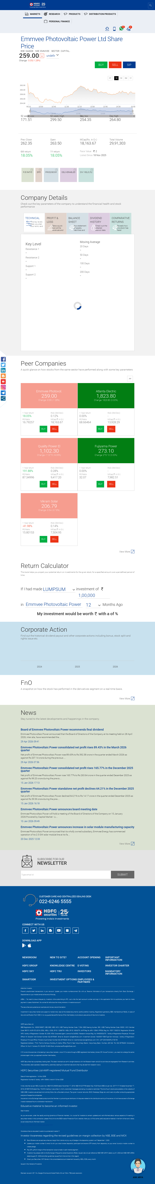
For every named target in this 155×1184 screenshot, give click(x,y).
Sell (115, 64)
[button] (52, 56)
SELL (54, 429)
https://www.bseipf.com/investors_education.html (37, 1125)
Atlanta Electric (106, 391)
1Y (131, 78)
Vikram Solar (49, 501)
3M (126, 78)
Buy (101, 64)
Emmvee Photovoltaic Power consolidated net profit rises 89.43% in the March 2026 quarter (73, 749)
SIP (129, 64)
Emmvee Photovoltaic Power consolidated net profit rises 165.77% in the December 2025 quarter (77, 769)
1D (116, 78)
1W (121, 78)
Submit (122, 874)
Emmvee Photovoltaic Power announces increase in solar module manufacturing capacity (77, 827)
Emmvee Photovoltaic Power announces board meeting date (59, 809)
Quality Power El (49, 446)
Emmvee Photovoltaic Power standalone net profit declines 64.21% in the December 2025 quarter (77, 790)
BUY (43, 429)
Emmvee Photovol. (49, 391)
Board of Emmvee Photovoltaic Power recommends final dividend (62, 729)
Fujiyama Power (106, 446)
